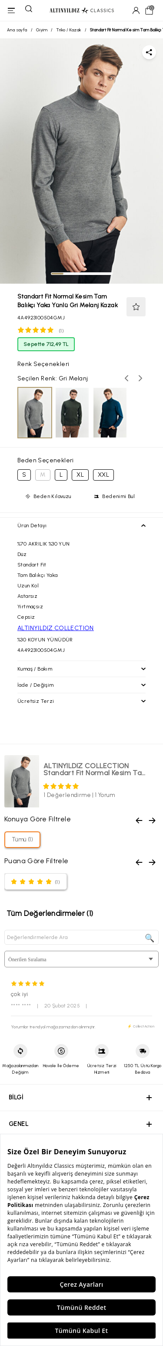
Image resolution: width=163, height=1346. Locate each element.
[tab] (57, 274)
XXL (103, 474)
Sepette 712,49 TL (46, 344)
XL (80, 474)
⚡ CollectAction (140, 1026)
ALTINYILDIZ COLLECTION (55, 628)
